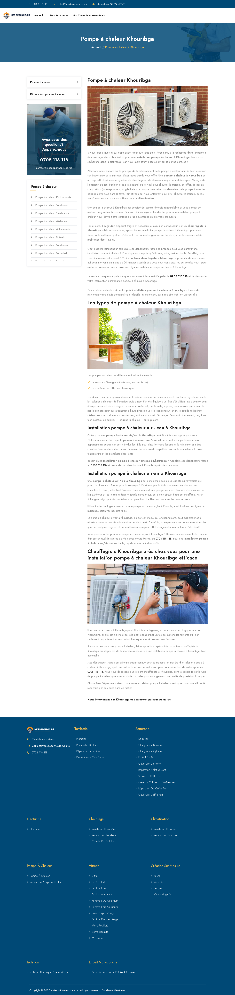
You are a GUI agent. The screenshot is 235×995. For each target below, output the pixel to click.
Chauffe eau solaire (103, 841)
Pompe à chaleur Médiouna (51, 221)
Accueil (38, 15)
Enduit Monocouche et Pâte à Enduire (113, 972)
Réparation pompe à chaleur (48, 94)
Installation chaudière (104, 829)
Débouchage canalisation (90, 757)
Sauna (157, 876)
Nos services (58, 15)
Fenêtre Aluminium (102, 894)
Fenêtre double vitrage (105, 919)
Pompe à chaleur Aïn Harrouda (53, 197)
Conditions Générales (113, 990)
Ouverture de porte (149, 764)
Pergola (158, 888)
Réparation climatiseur (166, 835)
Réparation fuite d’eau (89, 751)
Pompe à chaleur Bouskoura (51, 205)
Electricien (35, 829)
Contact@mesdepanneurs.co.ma (51, 746)
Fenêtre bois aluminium (105, 907)
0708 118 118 (179, 276)
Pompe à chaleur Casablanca (52, 213)
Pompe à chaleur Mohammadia (52, 229)
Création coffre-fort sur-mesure (156, 782)
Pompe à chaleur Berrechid (51, 253)
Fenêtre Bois (99, 888)
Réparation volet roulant (152, 770)
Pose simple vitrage (103, 913)
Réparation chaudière (104, 835)
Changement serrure (150, 745)
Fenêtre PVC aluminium (105, 901)
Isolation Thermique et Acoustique (49, 972)
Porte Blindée (146, 757)
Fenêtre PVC (99, 882)
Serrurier (143, 739)
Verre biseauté (100, 932)
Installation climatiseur (166, 829)
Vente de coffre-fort (150, 776)
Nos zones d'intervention (88, 15)
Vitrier (95, 876)
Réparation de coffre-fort (152, 788)
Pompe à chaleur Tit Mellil (50, 237)
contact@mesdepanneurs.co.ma (54, 168)
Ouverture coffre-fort (150, 795)
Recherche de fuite (87, 745)
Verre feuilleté (100, 925)
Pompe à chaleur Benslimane (52, 245)
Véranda (158, 882)
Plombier (81, 739)
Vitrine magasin (162, 894)
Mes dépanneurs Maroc (66, 990)
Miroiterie (97, 938)
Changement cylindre (150, 751)
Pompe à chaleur (41, 82)
